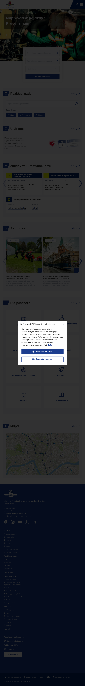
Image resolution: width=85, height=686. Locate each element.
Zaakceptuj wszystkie (42, 351)
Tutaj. (50, 345)
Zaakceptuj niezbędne (42, 359)
